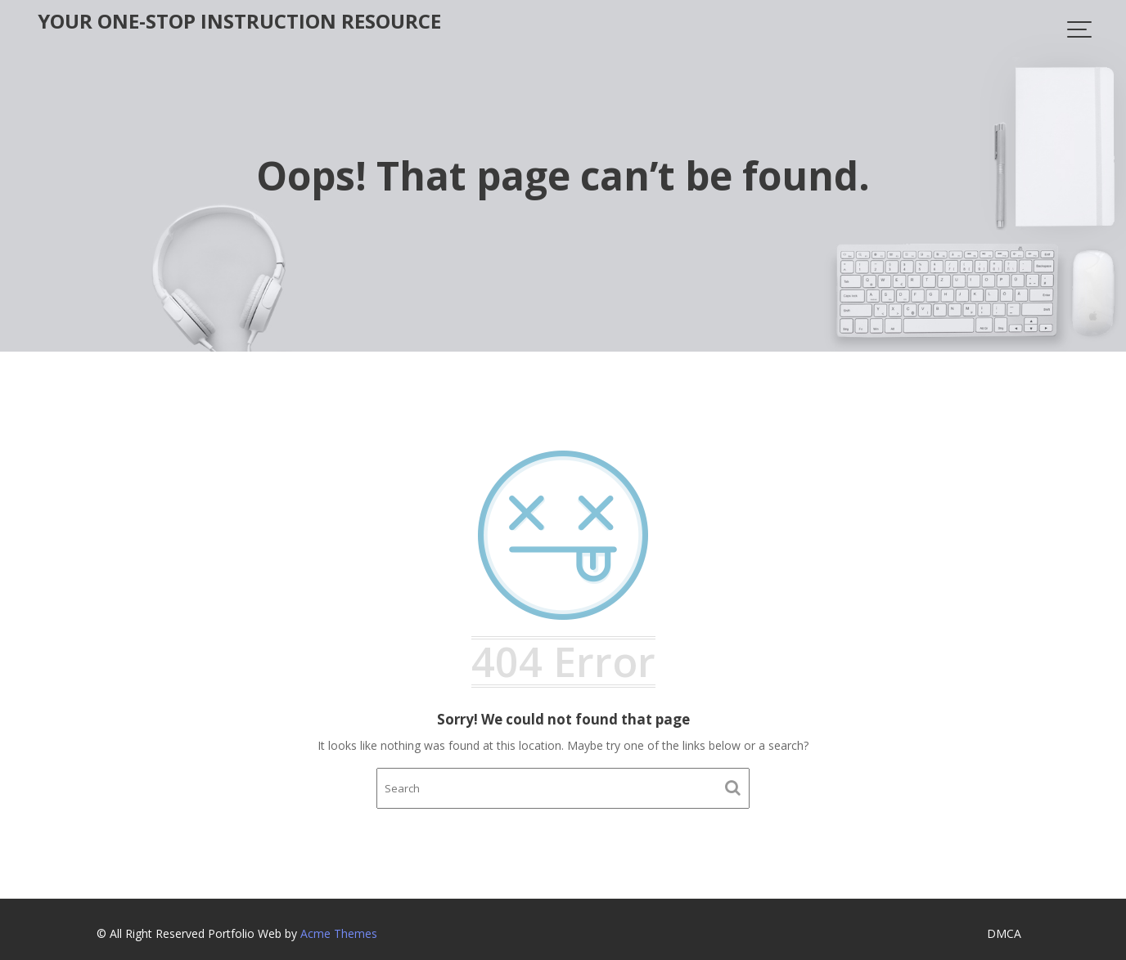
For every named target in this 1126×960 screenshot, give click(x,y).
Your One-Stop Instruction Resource (239, 20)
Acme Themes (338, 933)
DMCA (1004, 933)
